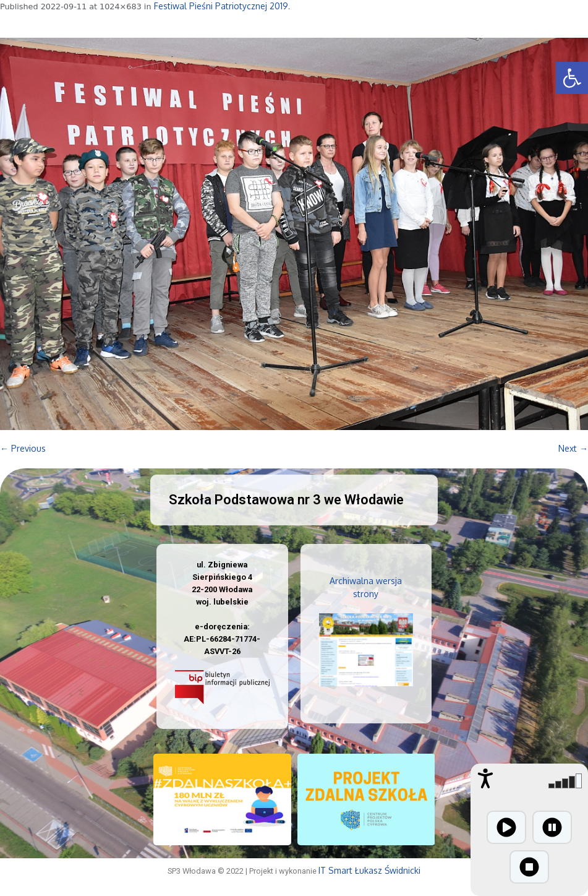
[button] (572, 78)
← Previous (23, 448)
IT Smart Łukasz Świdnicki (369, 870)
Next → (573, 448)
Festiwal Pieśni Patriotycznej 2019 (221, 6)
